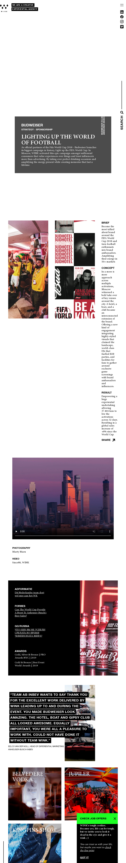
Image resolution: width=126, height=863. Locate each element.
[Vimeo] (122, 27)
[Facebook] (122, 17)
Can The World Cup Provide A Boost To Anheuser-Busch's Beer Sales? (30, 612)
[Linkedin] (122, 12)
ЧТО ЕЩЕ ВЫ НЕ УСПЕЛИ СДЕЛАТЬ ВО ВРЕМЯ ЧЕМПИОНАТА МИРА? (30, 632)
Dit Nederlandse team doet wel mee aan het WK (29, 594)
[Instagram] (122, 22)
